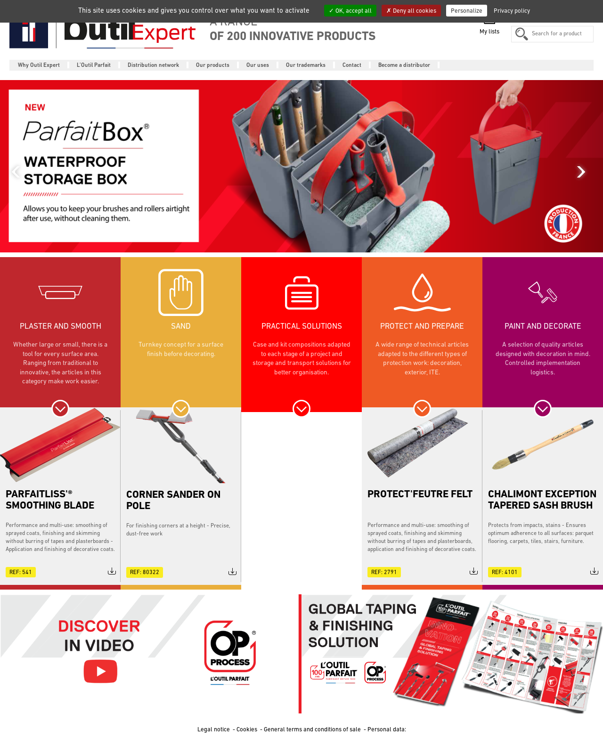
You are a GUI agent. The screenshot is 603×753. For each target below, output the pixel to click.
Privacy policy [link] (512, 10)
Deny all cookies (411, 10)
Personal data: (386, 729)
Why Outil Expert (39, 65)
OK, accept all (350, 10)
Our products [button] (212, 65)
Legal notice (214, 729)
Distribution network (153, 65)
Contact (351, 65)
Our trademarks (306, 65)
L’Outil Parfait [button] (94, 65)
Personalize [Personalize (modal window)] (466, 10)
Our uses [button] (257, 65)
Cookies (247, 729)
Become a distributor (404, 65)
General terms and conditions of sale (313, 729)
